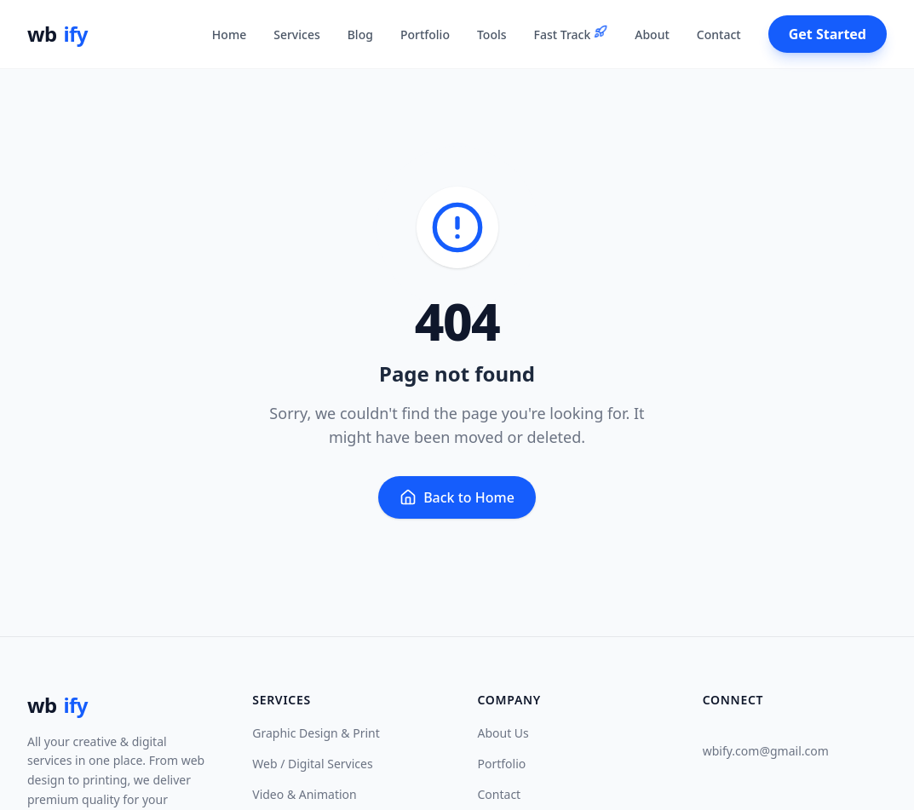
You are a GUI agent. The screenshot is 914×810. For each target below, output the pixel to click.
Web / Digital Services (312, 763)
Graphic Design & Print (316, 733)
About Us (503, 733)
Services (296, 34)
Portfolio (502, 763)
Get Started (827, 34)
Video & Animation (304, 794)
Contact (499, 794)
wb (57, 34)
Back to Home (457, 497)
